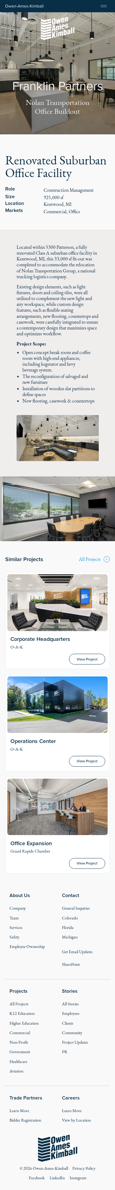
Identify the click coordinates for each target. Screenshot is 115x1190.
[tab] (17, 484)
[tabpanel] (57, 508)
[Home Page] (24, 6)
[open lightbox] (57, 438)
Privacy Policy (83, 1168)
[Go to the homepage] (57, 1148)
